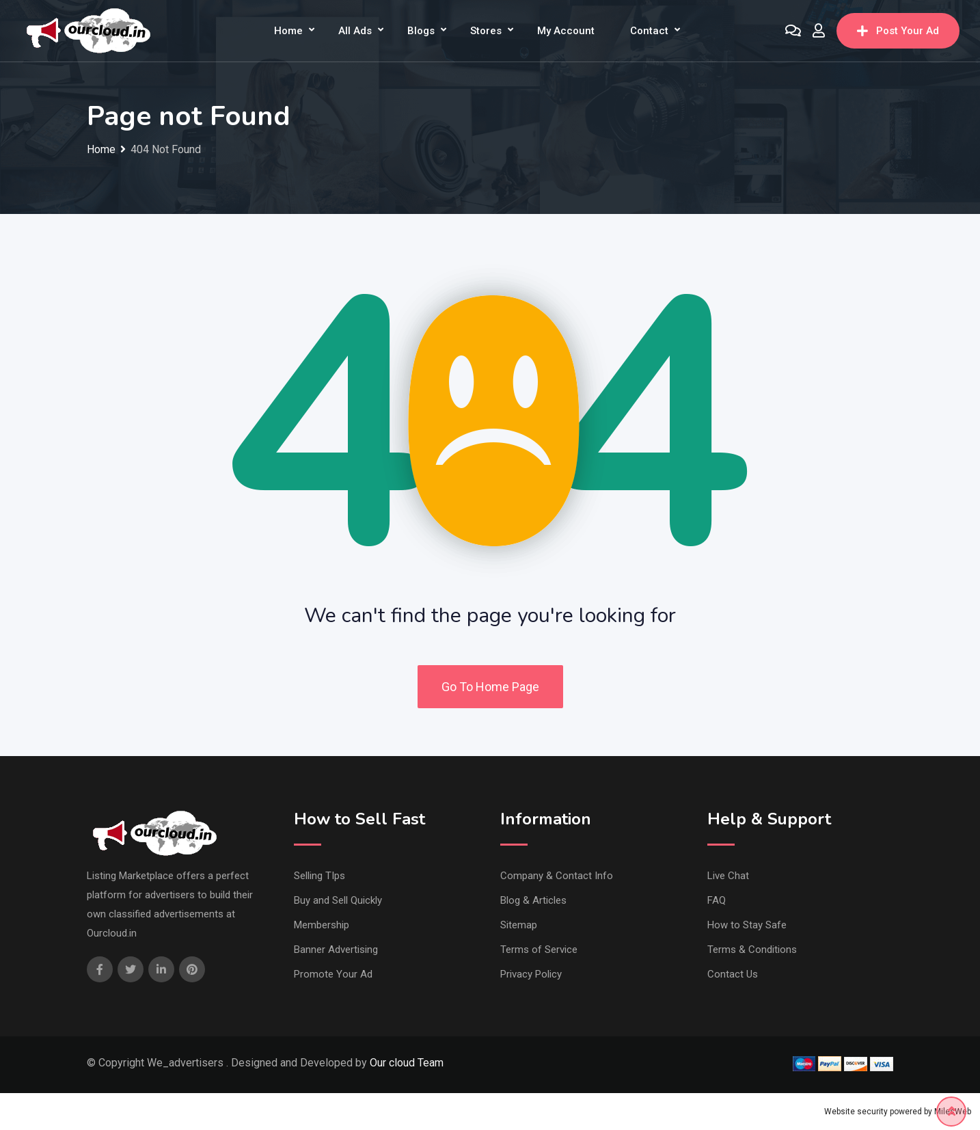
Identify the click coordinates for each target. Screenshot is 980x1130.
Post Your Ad (898, 31)
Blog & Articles (533, 900)
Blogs (421, 31)
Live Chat (728, 876)
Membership (321, 925)
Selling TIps (319, 876)
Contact (649, 31)
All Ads (355, 31)
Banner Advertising (336, 949)
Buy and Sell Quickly (338, 900)
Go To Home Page (490, 687)
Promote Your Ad (333, 974)
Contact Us (732, 974)
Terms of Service (538, 949)
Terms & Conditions (752, 949)
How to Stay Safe (747, 925)
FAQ (716, 900)
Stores (486, 31)
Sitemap (518, 925)
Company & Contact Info (556, 876)
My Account (566, 31)
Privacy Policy (531, 974)
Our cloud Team (407, 1062)
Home (288, 31)
